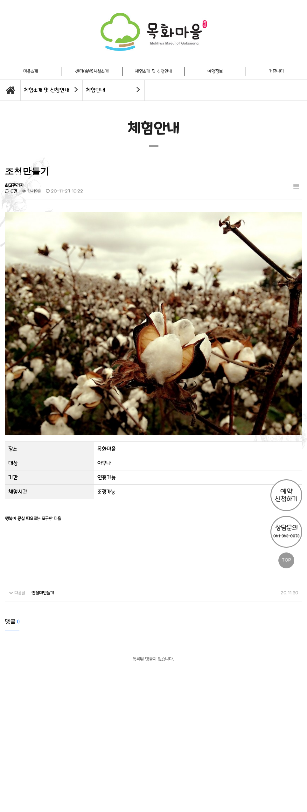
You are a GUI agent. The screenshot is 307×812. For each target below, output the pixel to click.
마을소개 (30, 71)
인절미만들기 (42, 569)
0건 (11, 191)
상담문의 (286, 531)
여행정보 (215, 71)
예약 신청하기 (286, 495)
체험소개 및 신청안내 (153, 71)
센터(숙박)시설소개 (92, 71)
